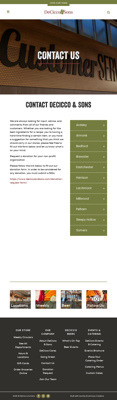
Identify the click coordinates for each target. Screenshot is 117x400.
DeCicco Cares (47, 350)
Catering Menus (94, 366)
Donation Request (48, 371)
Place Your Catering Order (94, 358)
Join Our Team (58, 3)
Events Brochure (94, 350)
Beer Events (71, 347)
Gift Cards (23, 363)
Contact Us (47, 363)
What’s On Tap (71, 340)
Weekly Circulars (23, 337)
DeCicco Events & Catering (94, 342)
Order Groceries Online (23, 371)
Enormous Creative (95, 396)
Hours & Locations (23, 355)
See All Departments (23, 345)
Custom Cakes (94, 373)
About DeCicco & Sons (48, 342)
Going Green (48, 356)
